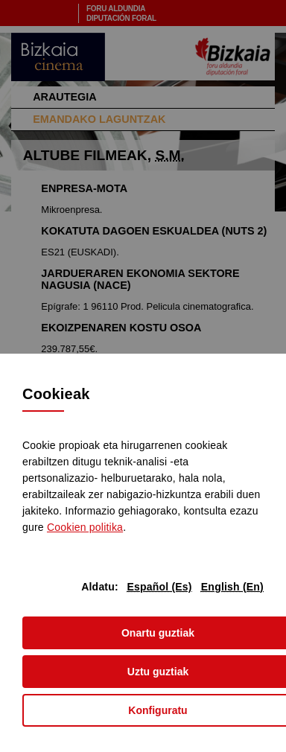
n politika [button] (85, 527)
